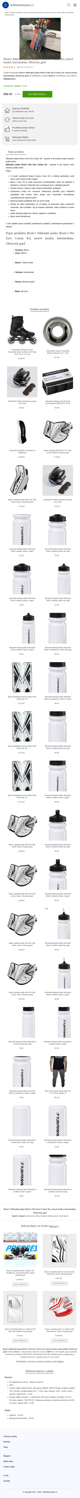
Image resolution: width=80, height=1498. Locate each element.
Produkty (12, 12)
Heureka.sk (19, 12)
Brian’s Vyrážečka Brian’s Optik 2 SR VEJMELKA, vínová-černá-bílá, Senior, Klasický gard (20, 1273)
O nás (6, 1476)
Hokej (37, 1216)
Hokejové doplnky (47, 1216)
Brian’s (52, 76)
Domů (6, 12)
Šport (56, 1216)
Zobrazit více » (9, 79)
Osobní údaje (9, 1467)
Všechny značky (10, 1436)
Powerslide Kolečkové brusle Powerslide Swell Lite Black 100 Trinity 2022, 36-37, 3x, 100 (22, 352)
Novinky (6, 1442)
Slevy (5, 1447)
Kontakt (6, 1481)
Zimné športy (63, 1216)
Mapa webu (8, 1461)
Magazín (7, 1456)
